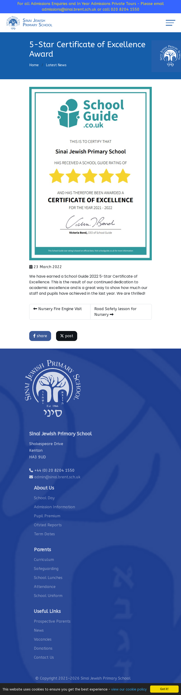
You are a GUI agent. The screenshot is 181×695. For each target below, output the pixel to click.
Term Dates (54, 534)
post (67, 336)
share (41, 336)
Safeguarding (56, 568)
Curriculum (54, 559)
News (49, 630)
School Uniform (58, 595)
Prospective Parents (62, 621)
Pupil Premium (57, 516)
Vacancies (53, 639)
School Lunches (58, 577)
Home (34, 65)
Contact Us (54, 657)
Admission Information (64, 507)
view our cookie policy (129, 689)
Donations (53, 648)
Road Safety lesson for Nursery (116, 312)
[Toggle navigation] (170, 22)
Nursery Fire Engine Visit (58, 309)
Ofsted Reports (58, 525)
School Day (54, 498)
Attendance (55, 586)
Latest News (56, 65)
